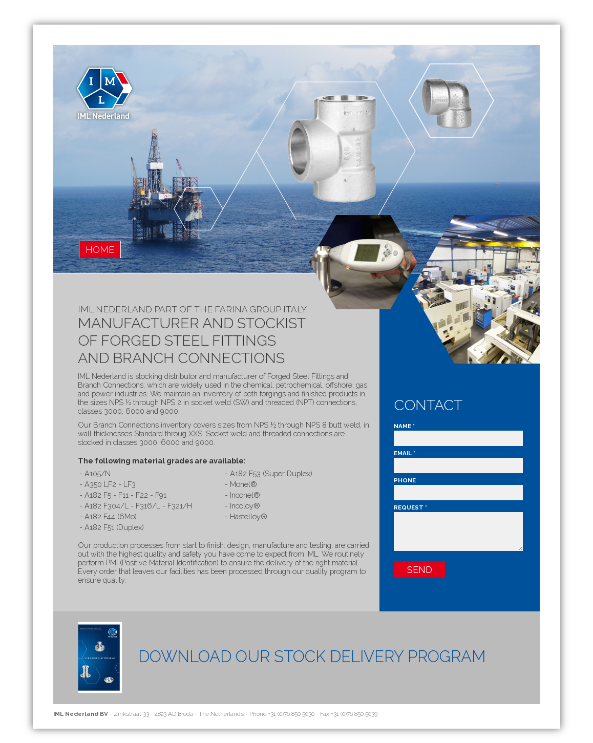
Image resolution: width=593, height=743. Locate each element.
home (100, 249)
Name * (404, 426)
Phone (405, 480)
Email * (404, 453)
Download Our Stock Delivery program (311, 656)
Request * (410, 507)
